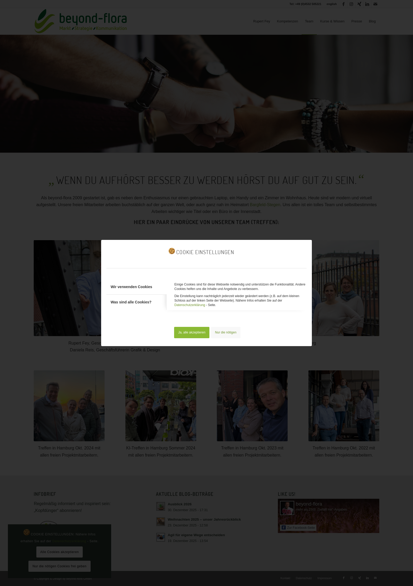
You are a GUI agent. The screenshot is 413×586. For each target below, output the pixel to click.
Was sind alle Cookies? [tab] (131, 302)
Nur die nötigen (225, 332)
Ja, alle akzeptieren (191, 332)
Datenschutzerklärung (189, 305)
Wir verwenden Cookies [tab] (131, 287)
